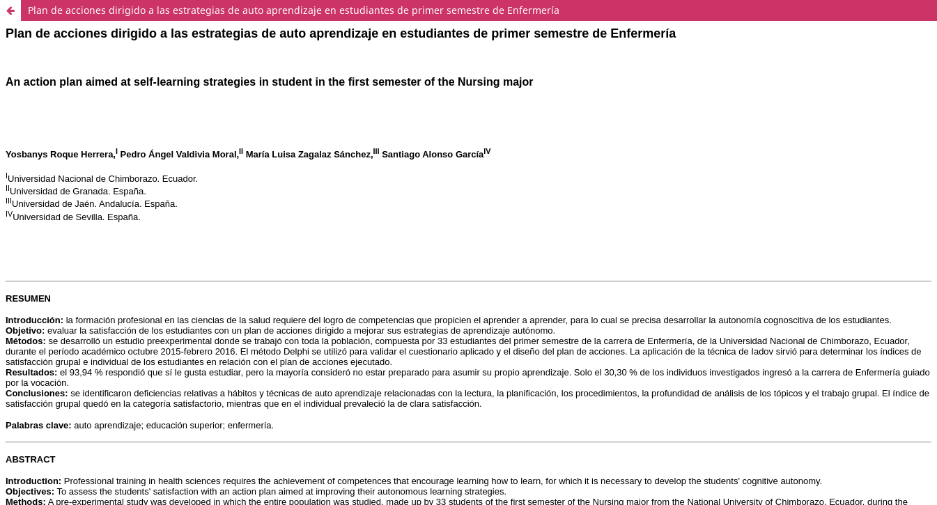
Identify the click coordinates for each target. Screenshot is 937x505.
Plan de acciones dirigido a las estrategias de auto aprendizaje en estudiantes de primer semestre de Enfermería (293, 10)
